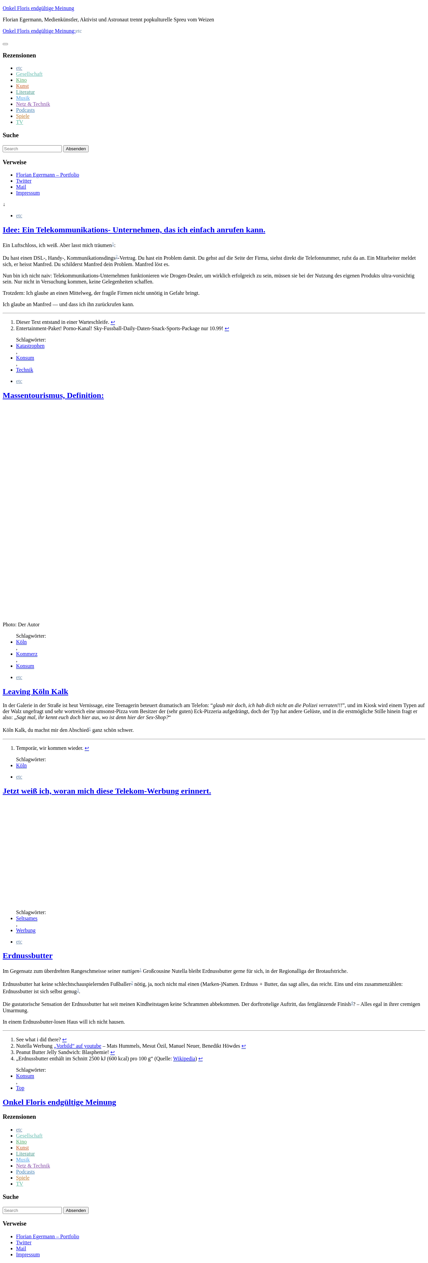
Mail (21, 187)
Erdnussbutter (27, 955)
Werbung (25, 930)
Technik (24, 370)
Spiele (22, 116)
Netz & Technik (33, 104)
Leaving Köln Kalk (35, 691)
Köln (21, 642)
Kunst (22, 86)
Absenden (76, 148)
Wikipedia (184, 1058)
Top (20, 1088)
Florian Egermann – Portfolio (47, 175)
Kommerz (26, 654)
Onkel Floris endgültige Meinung (38, 8)
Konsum (25, 358)
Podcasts (25, 110)
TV (19, 122)
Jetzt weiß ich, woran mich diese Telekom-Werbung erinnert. (107, 791)
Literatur (25, 92)
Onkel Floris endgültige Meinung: (39, 31)
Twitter (23, 181)
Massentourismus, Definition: (53, 395)
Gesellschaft (29, 74)
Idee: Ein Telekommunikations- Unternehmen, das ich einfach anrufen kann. (134, 229)
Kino (21, 80)
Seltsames (26, 918)
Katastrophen (30, 346)
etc (19, 68)
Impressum (28, 193)
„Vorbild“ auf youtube (77, 1046)
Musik (23, 98)
